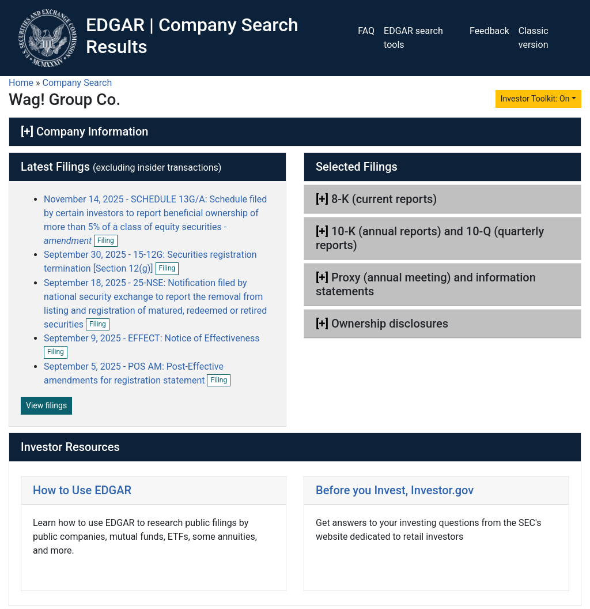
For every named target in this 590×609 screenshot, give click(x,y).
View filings (46, 405)
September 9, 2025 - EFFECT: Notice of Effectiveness (151, 338)
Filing (107, 241)
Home (21, 82)
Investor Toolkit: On (535, 98)
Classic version (534, 37)
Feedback (489, 30)
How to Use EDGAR (82, 490)
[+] (27, 131)
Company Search (77, 82)
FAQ (366, 30)
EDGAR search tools (413, 37)
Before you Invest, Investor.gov (395, 490)
